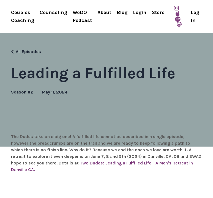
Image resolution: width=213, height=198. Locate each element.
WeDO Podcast (82, 16)
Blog (122, 12)
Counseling (53, 12)
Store (158, 12)
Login (139, 12)
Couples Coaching (22, 16)
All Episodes (28, 51)
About (104, 12)
